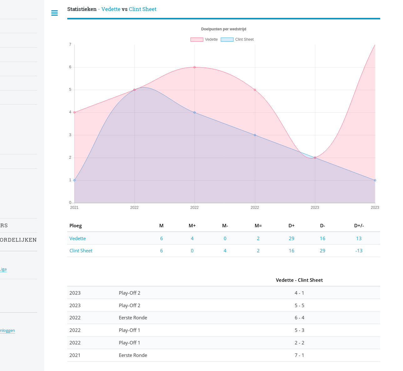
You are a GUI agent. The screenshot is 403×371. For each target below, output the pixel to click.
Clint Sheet (80, 250)
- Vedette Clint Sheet (111, 9)
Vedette (77, 238)
